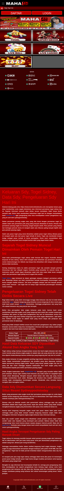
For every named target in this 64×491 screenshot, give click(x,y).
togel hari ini (6, 425)
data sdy (23, 304)
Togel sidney (6, 278)
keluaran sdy (10, 215)
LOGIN (47, 13)
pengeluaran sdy (30, 371)
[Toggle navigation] (3, 3)
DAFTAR (16, 13)
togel (11, 302)
